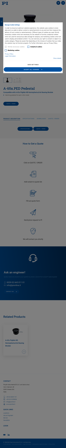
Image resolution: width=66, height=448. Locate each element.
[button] (33, 69)
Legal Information (10, 56)
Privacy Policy (9, 54)
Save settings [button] (33, 64)
